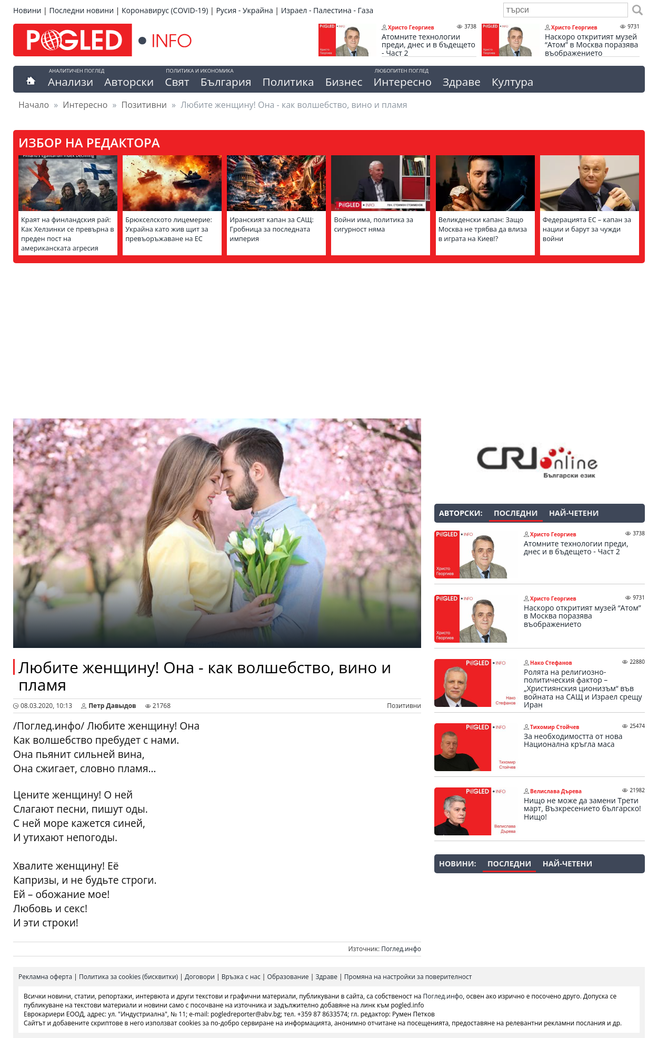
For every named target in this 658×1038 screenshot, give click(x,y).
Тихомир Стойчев (555, 727)
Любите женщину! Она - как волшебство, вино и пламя (204, 675)
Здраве (462, 81)
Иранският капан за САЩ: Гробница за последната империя (272, 229)
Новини (27, 10)
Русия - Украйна (244, 10)
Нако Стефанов (551, 662)
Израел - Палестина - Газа (327, 10)
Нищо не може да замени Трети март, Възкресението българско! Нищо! (582, 808)
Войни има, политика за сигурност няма (373, 224)
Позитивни (144, 105)
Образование (288, 976)
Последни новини (81, 10)
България (226, 81)
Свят (177, 81)
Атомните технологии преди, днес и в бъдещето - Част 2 (428, 45)
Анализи (70, 81)
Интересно (402, 81)
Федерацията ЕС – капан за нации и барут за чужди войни (587, 229)
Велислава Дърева (556, 791)
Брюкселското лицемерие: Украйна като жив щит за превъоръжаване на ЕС (168, 229)
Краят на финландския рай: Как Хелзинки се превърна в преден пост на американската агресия (67, 234)
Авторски (129, 81)
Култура (513, 81)
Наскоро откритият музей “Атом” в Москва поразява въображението (591, 45)
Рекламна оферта (45, 976)
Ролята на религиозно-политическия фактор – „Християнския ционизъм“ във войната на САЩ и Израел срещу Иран (583, 688)
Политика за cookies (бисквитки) (128, 976)
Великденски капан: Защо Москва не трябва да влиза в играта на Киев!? (482, 229)
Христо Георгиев (411, 27)
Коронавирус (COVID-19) (165, 10)
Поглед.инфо (401, 948)
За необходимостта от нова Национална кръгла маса (573, 740)
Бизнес (344, 81)
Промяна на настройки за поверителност (408, 976)
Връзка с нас (241, 976)
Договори (200, 976)
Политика (288, 81)
